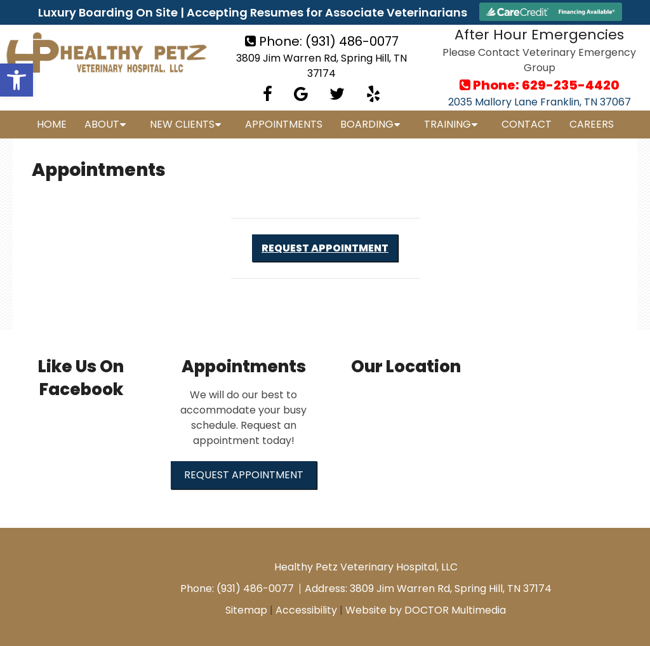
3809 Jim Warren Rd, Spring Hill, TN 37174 (321, 66)
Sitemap (246, 610)
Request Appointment (325, 248)
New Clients (182, 124)
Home (52, 124)
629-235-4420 (571, 85)
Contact (526, 124)
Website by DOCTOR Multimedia (425, 610)
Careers (591, 124)
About (101, 124)
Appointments (283, 124)
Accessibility (306, 610)
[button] (16, 80)
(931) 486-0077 (352, 41)
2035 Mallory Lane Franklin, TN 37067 (539, 102)
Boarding (367, 124)
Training (447, 124)
